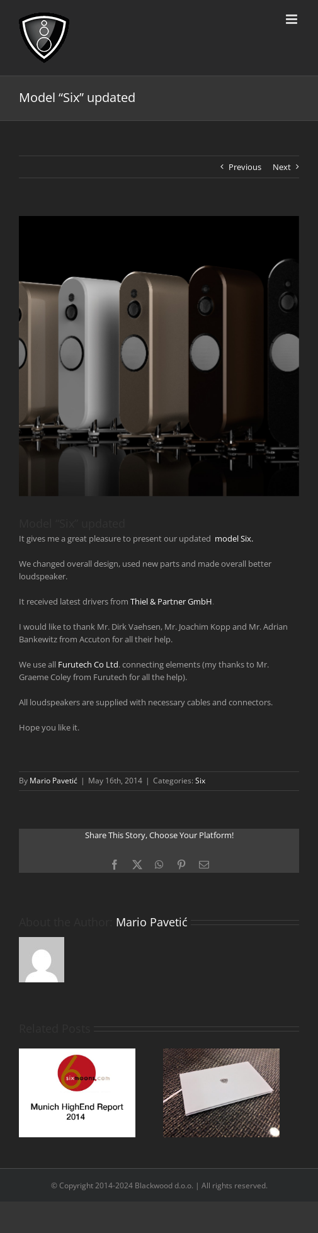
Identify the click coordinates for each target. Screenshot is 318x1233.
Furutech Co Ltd (88, 664)
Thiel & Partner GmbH (171, 601)
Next (282, 167)
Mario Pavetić (53, 780)
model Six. (234, 538)
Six (200, 780)
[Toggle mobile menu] (292, 19)
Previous (245, 167)
